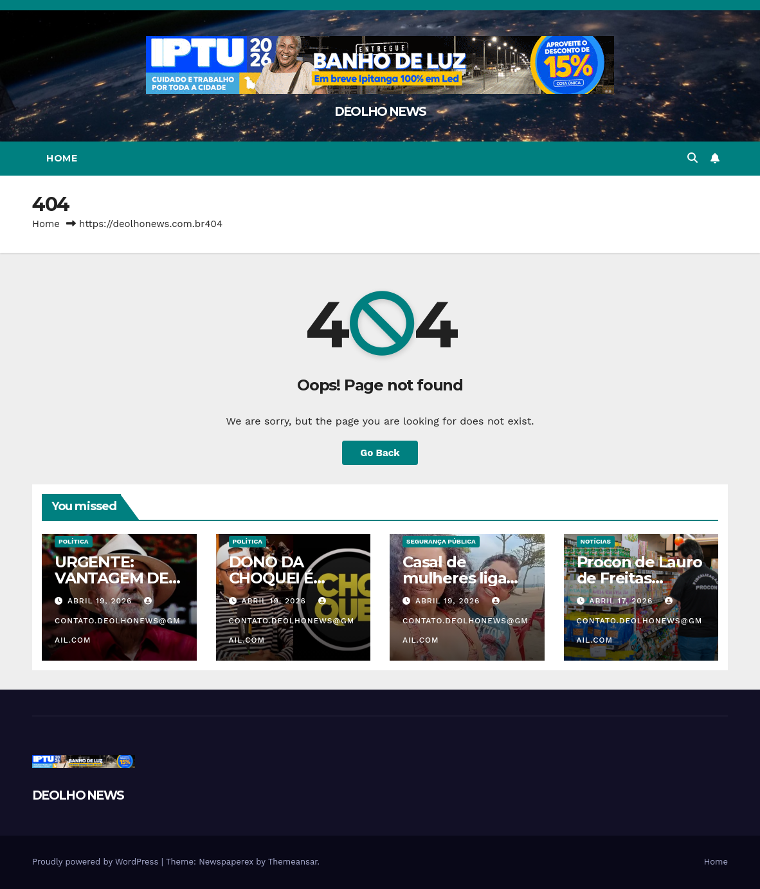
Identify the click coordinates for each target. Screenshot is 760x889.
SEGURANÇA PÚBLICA (441, 541)
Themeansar (293, 861)
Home (61, 158)
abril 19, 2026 (101, 600)
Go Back (380, 453)
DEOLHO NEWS (380, 111)
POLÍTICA (74, 541)
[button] (692, 158)
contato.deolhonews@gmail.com (118, 621)
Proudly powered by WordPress (96, 861)
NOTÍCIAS (596, 541)
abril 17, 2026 (622, 600)
